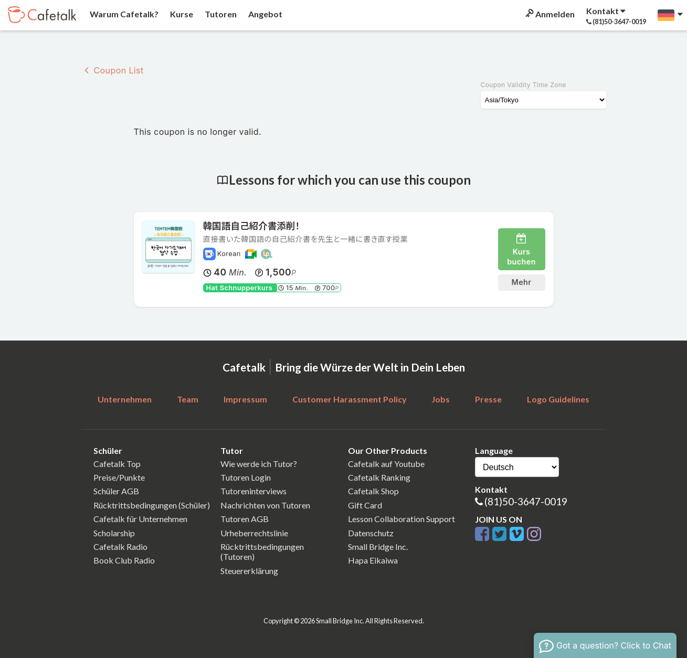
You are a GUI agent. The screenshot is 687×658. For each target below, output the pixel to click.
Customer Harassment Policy (349, 399)
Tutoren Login (245, 477)
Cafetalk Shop (373, 491)
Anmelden (549, 14)
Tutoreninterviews (253, 491)
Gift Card (365, 505)
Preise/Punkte (119, 477)
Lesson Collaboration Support (401, 519)
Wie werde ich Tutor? (258, 464)
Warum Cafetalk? (123, 14)
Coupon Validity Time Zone (523, 85)
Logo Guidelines (558, 399)
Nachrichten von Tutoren (265, 505)
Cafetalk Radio (120, 546)
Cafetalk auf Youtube (386, 464)
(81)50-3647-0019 (525, 501)
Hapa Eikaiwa (373, 560)
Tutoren (220, 14)
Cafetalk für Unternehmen (140, 519)
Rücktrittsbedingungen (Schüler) (151, 505)
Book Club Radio (124, 560)
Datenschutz (371, 533)
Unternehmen (125, 399)
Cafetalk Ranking (379, 477)
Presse (488, 399)
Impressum (245, 399)
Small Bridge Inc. (378, 546)
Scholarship (114, 533)
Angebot (264, 14)
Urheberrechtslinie (254, 533)
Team (187, 399)
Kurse (180, 14)
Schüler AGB (116, 491)
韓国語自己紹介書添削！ (251, 225)
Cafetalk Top (117, 464)
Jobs (440, 399)
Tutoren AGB (244, 519)
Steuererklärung (249, 571)
